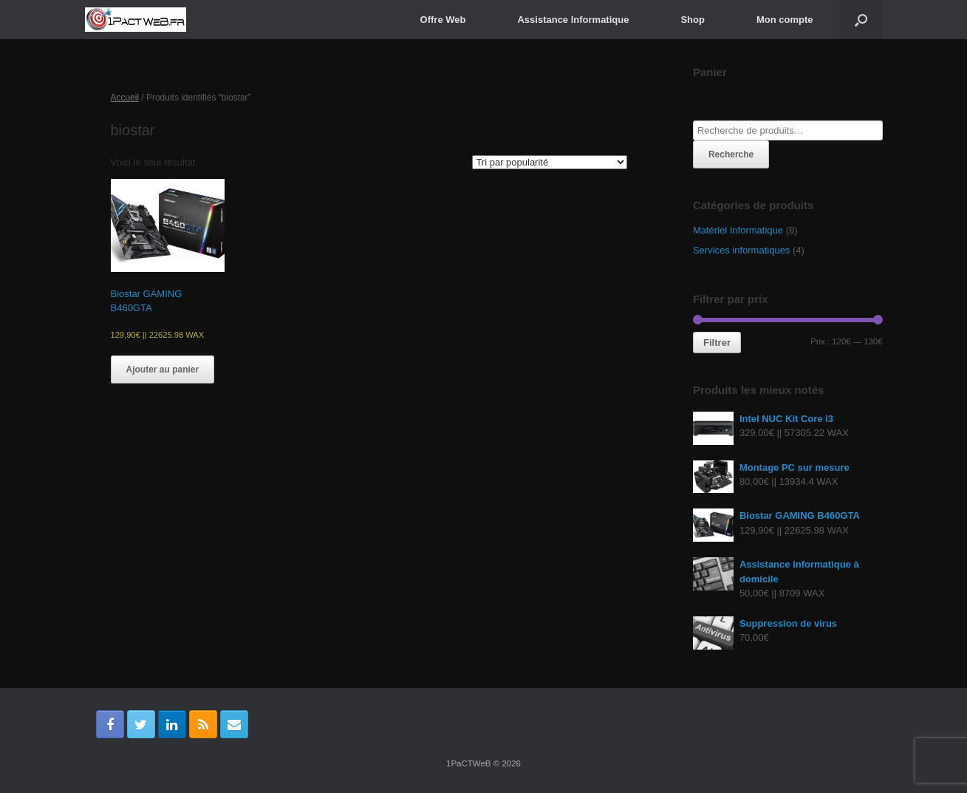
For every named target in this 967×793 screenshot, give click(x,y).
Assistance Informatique (573, 19)
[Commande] (549, 162)
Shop (692, 19)
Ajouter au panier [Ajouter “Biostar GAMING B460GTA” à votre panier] (162, 369)
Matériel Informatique (738, 230)
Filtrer (717, 342)
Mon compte (784, 19)
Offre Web (443, 19)
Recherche (731, 154)
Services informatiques (741, 250)
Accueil (125, 97)
